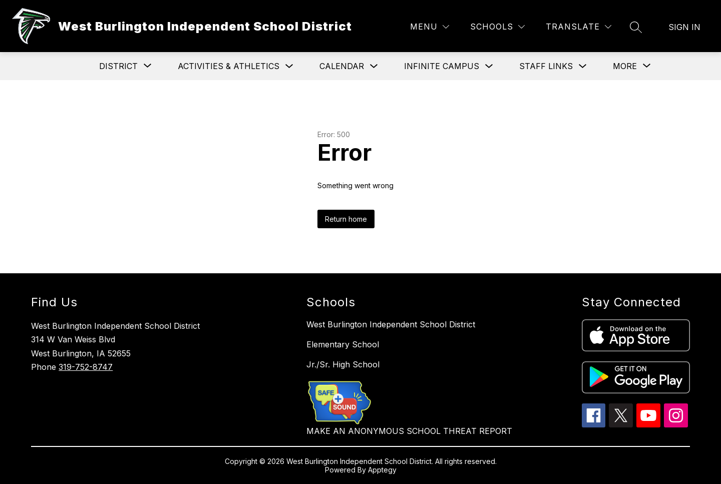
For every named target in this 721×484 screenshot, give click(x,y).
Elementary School (342, 344)
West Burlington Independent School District (390, 324)
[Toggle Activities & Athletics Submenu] (289, 66)
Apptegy (382, 469)
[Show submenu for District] (118, 66)
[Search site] (636, 27)
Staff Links (546, 66)
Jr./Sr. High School (343, 364)
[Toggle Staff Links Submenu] (583, 66)
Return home (346, 219)
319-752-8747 (86, 367)
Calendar (341, 66)
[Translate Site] (578, 27)
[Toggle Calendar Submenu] (374, 66)
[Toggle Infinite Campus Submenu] (489, 66)
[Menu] (430, 27)
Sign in (684, 27)
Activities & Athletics (228, 66)
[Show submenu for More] (625, 66)
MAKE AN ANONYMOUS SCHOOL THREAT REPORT (409, 431)
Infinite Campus (441, 66)
